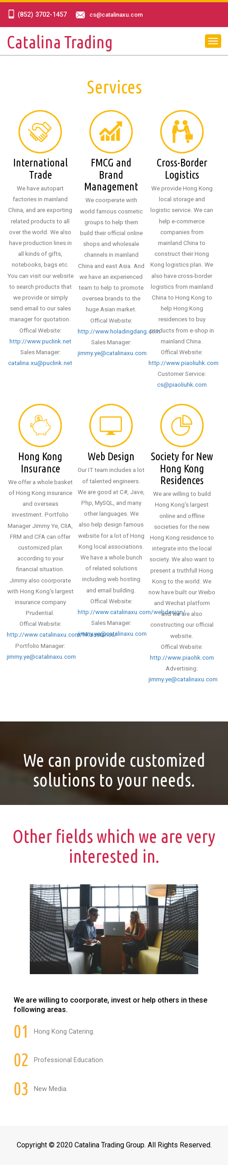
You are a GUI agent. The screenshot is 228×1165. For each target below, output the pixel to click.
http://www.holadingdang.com (119, 331)
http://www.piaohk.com (182, 657)
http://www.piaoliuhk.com (184, 363)
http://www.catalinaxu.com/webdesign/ (132, 612)
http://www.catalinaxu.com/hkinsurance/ (62, 634)
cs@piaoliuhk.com (182, 384)
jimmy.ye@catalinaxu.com (112, 353)
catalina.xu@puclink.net (40, 363)
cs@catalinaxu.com (116, 15)
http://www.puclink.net (40, 341)
